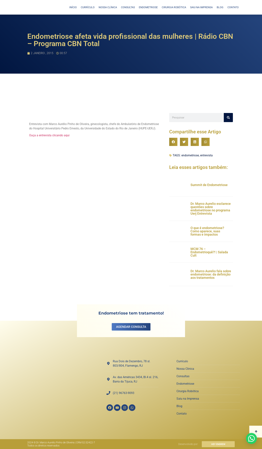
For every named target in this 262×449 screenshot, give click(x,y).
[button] (173, 142)
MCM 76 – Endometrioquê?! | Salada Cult (209, 252)
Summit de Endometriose (209, 185)
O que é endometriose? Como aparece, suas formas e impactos (207, 231)
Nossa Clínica (108, 7)
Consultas (128, 7)
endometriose (190, 155)
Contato (233, 7)
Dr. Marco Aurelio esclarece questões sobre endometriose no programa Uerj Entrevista (210, 208)
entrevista (206, 155)
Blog (220, 7)
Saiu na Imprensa (201, 7)
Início (73, 7)
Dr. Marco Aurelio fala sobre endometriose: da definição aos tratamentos (210, 274)
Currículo (88, 7)
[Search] (228, 117)
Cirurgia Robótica (174, 7)
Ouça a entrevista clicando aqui (49, 135)
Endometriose (148, 7)
